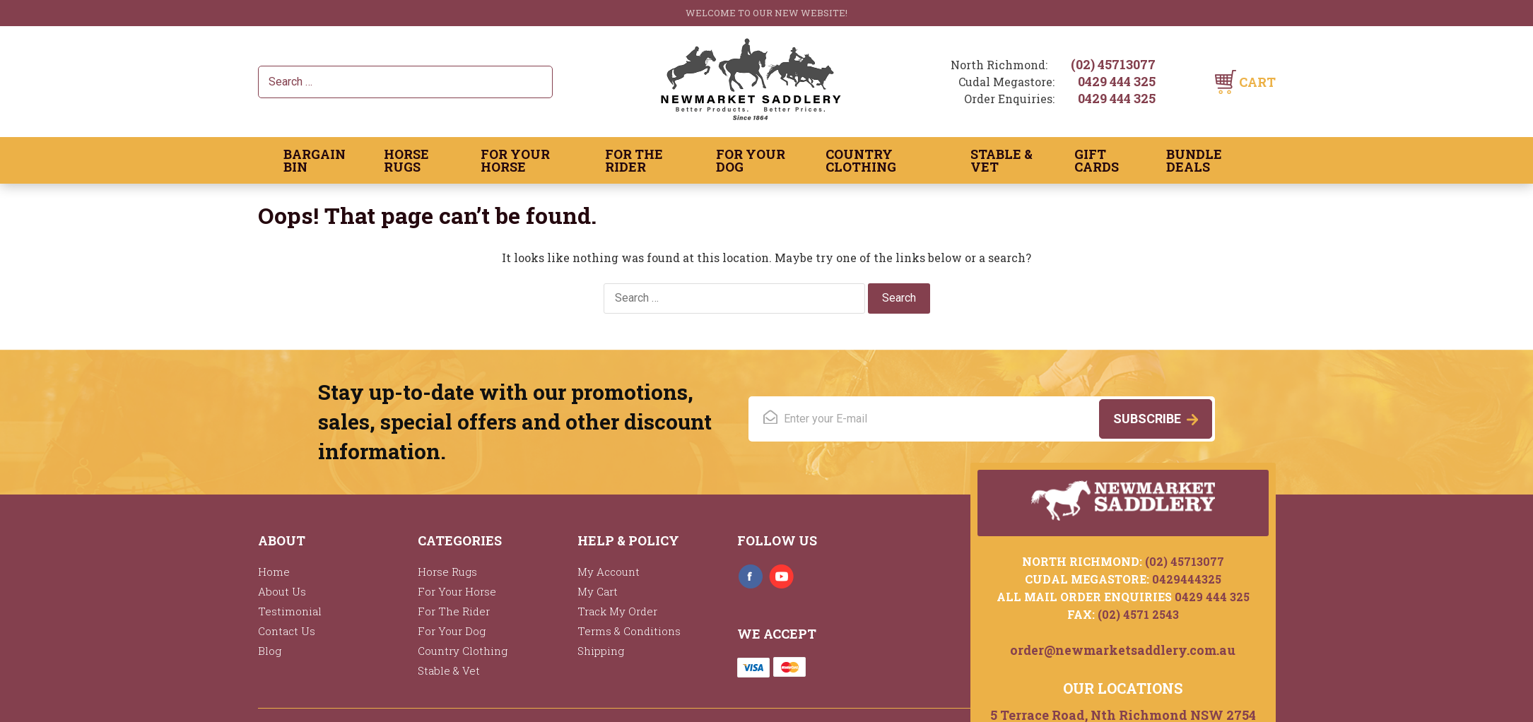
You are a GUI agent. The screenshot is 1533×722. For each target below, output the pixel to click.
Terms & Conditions (629, 631)
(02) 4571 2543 (1138, 612)
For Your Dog (750, 160)
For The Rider (634, 160)
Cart (1257, 81)
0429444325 (1186, 577)
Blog (269, 651)
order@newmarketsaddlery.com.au (1123, 649)
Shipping (600, 651)
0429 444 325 (1117, 81)
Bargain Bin (314, 160)
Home (274, 571)
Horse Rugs (406, 160)
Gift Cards (1096, 160)
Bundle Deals (1194, 160)
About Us (282, 591)
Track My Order (617, 611)
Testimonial (290, 611)
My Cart (597, 591)
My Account (608, 571)
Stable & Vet (1001, 160)
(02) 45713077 (1113, 64)
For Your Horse (515, 160)
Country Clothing (861, 160)
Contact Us (286, 631)
